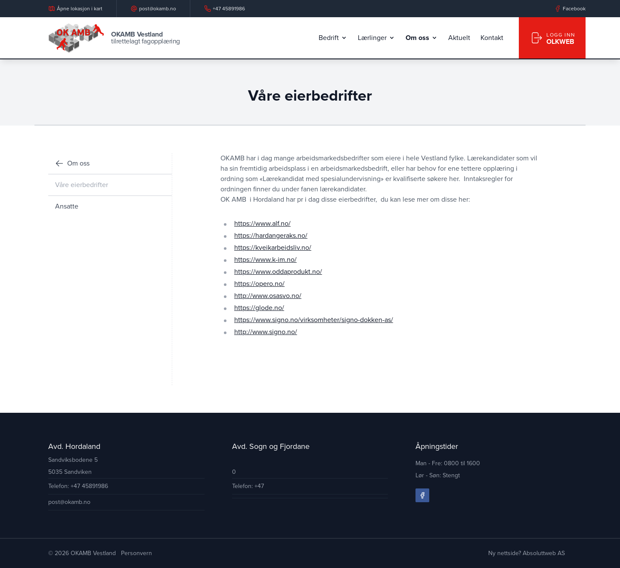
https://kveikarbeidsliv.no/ (272, 247)
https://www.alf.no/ (262, 223)
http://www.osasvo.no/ (267, 296)
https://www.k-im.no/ (265, 259)
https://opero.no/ (259, 284)
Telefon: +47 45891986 (78, 486)
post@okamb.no (69, 502)
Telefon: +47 (248, 486)
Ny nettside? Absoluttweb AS (526, 553)
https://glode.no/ (259, 308)
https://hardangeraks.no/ (270, 235)
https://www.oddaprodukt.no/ (278, 271)
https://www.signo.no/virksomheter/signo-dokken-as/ (313, 320)
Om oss (72, 163)
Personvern (136, 553)
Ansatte (66, 206)
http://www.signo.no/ (265, 332)
